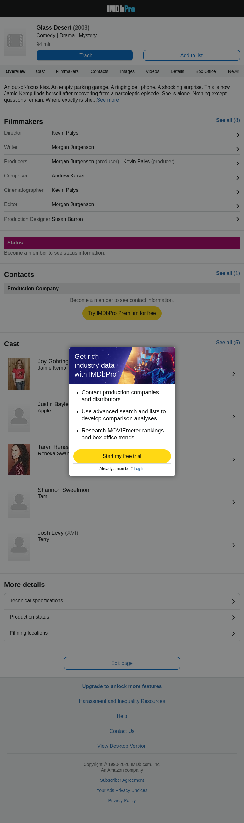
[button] (122, 456)
